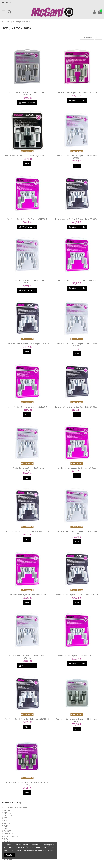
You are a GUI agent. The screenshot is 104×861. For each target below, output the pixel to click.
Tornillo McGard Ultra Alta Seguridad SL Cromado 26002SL (27, 93)
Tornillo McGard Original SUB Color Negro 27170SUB (27, 343)
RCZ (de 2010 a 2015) (11, 803)
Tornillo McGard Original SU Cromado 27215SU (27, 595)
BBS (6, 828)
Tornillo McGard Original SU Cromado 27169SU (27, 219)
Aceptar (9, 855)
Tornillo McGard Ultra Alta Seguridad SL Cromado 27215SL (76, 532)
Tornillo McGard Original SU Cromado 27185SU (76, 468)
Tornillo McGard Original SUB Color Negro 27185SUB (27, 531)
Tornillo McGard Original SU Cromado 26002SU (77, 92)
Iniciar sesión (7, 2)
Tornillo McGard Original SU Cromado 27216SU (76, 656)
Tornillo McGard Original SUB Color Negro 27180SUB (76, 407)
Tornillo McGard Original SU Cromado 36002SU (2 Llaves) (27, 783)
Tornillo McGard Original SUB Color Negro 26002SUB (27, 156)
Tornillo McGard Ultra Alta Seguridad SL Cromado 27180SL (76, 344)
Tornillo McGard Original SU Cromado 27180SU (27, 407)
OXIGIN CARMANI (11, 836)
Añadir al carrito (27, 103)
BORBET (7, 831)
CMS (6, 839)
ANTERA (7, 813)
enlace (52, 850)
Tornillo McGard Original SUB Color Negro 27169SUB (76, 219)
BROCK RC (8, 834)
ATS (5, 821)
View (27, 164)
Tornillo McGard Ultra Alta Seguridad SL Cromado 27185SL (27, 469)
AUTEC (7, 823)
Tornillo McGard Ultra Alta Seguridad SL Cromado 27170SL (27, 281)
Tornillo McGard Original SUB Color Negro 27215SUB (76, 595)
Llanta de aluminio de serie (15, 808)
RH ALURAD (8, 816)
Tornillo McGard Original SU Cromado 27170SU (76, 280)
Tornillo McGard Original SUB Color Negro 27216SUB (27, 719)
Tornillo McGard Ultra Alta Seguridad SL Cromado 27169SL (76, 157)
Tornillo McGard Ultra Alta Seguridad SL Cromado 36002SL (76, 720)
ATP (5, 818)
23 (98, 38)
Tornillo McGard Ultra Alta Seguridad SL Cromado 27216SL (27, 657)
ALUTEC (7, 810)
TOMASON (8, 860)
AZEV (6, 826)
